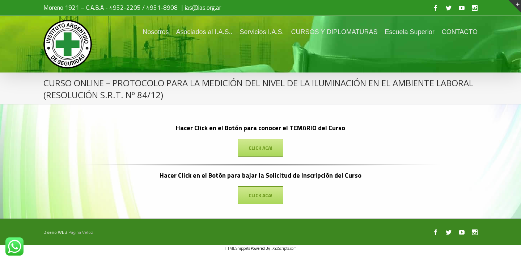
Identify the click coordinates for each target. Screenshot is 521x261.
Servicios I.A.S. (251, 32)
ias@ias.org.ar (203, 7)
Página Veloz (80, 232)
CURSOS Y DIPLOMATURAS (327, 32)
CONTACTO (460, 32)
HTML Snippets (237, 248)
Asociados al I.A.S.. (189, 32)
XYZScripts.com (284, 248)
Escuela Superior (406, 32)
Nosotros (137, 32)
